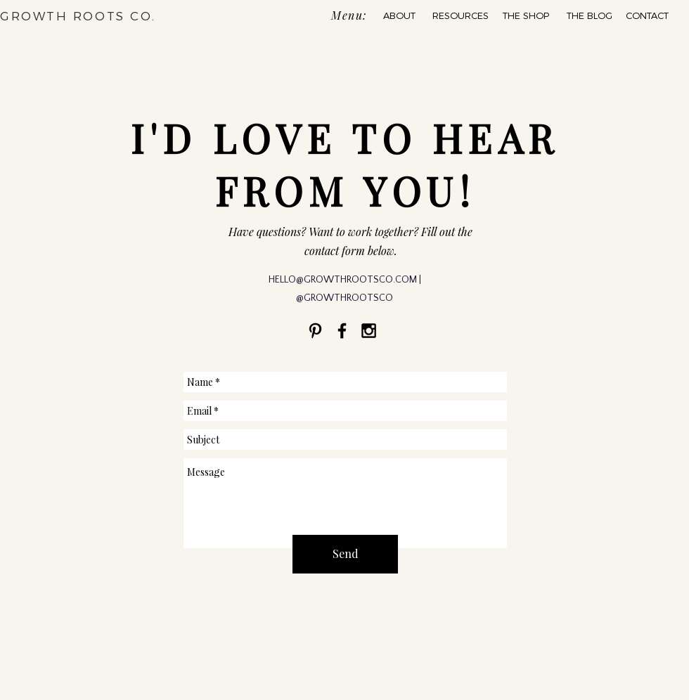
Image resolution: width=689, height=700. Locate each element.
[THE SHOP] (525, 15)
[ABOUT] (399, 15)
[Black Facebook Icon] (342, 330)
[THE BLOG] (589, 15)
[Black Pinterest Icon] (315, 330)
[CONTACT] (647, 15)
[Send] (345, 554)
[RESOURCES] (460, 15)
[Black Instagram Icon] (369, 330)
